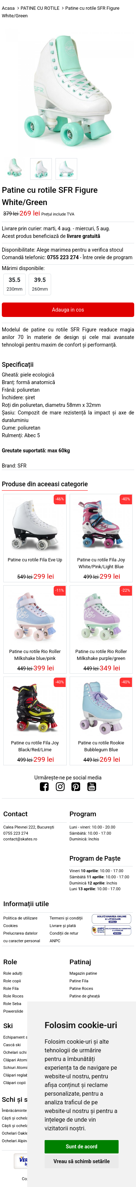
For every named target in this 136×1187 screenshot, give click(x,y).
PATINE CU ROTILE (40, 8)
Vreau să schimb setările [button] (81, 1161)
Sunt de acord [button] (81, 1146)
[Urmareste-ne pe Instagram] (60, 788)
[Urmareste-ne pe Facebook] (44, 788)
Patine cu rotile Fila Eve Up (35, 559)
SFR (21, 466)
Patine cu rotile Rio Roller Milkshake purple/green (101, 655)
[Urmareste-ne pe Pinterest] (76, 788)
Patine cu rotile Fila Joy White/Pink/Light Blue (101, 563)
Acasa (8, 8)
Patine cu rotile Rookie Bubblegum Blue (101, 746)
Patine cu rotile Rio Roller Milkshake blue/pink (35, 655)
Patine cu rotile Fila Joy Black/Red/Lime (35, 746)
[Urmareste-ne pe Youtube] (92, 788)
